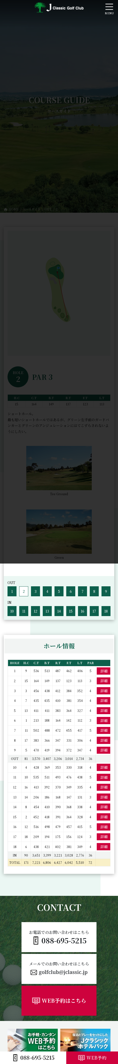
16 (82, 611)
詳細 (104, 670)
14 (59, 611)
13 (47, 611)
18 (106, 611)
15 (70, 611)
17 (94, 611)
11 (23, 611)
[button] (59, 969)
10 (12, 611)
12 (35, 611)
